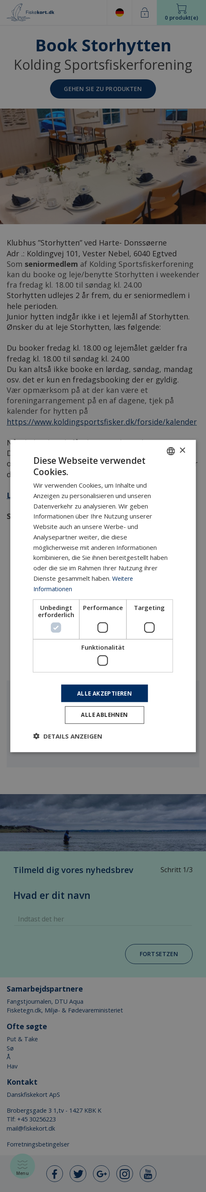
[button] (67, 737)
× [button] (182, 449)
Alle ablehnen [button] (104, 715)
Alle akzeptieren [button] (104, 692)
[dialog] (103, 596)
